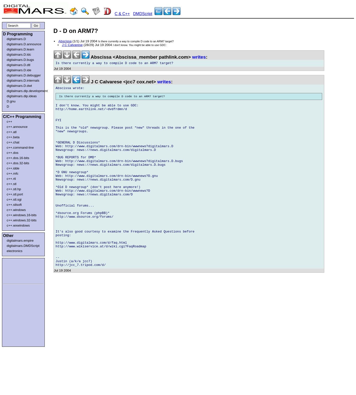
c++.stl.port (15, 194)
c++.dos (12, 153)
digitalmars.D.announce (24, 44)
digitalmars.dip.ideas (22, 96)
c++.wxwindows (18, 225)
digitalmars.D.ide (19, 70)
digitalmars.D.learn (20, 49)
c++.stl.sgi (14, 199)
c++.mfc (12, 173)
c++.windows (16, 210)
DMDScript (142, 14)
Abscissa (64, 41)
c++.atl (12, 132)
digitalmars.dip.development (24, 91)
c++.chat (13, 142)
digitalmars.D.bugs (20, 60)
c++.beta (13, 137)
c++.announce (17, 127)
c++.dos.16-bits (18, 158)
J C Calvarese (72, 45)
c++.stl (11, 184)
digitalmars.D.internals (23, 80)
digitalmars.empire (20, 240)
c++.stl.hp (14, 189)
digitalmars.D (16, 39)
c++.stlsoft (14, 205)
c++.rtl (11, 179)
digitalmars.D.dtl (18, 65)
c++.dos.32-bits (18, 163)
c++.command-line (20, 147)
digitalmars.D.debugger (24, 75)
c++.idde (13, 168)
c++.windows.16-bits (22, 215)
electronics (14, 251)
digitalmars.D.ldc (19, 54)
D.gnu (11, 101)
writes (199, 57)
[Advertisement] (18, 270)
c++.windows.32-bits (22, 220)
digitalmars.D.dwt (19, 86)
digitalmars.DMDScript (23, 246)
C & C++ (122, 14)
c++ (9, 121)
